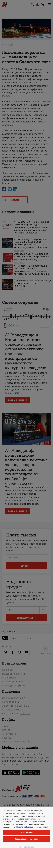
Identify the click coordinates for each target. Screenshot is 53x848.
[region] (26, 827)
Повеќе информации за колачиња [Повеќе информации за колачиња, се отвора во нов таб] (31, 827)
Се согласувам (26, 833)
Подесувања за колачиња (27, 839)
